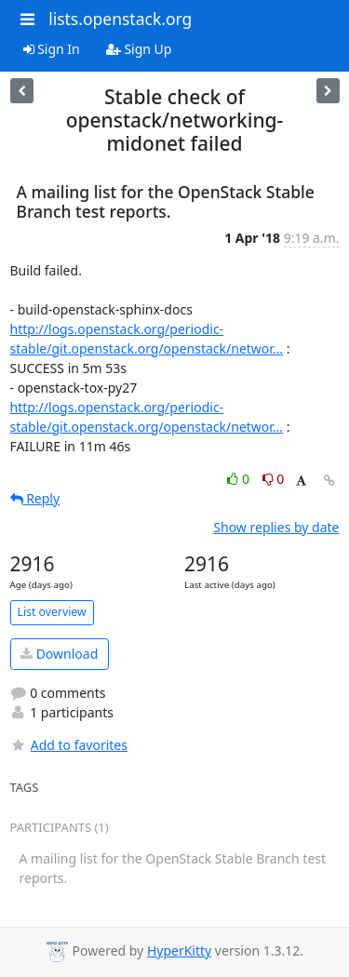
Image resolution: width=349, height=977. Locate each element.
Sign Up (139, 49)
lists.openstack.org (120, 18)
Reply (35, 498)
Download (59, 653)
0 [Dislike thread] (273, 479)
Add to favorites (69, 745)
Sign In (51, 49)
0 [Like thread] (239, 479)
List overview (52, 612)
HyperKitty (179, 950)
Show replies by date (276, 527)
